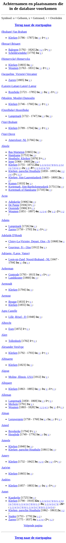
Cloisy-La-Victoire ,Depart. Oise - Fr (29, 241)
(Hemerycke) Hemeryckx (15, 58)
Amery (5, 455)
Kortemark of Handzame (22, 189)
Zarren (12, 80)
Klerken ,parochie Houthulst (24, 171)
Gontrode (13, 274)
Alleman (6, 394)
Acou (4, 195)
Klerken (13, 37)
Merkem (13, 404)
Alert (4, 334)
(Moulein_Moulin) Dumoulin (18, 98)
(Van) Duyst (8, 134)
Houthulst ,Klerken (19, 158)
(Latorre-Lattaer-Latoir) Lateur (18, 86)
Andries (5, 479)
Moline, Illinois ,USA (20, 376)
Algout (5, 370)
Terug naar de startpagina (33, 25)
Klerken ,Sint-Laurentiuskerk (25, 177)
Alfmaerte (7, 358)
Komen (12, 183)
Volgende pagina (33, 525)
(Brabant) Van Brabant (14, 31)
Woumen (13, 68)
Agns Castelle (9, 310)
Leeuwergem (15, 419)
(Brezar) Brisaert (10, 43)
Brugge (12, 301)
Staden (12, 516)
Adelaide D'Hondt (11, 235)
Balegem (13, 49)
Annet (4, 491)
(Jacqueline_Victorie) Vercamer (19, 74)
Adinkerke (14, 201)
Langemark (14, 116)
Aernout (6, 295)
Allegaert (6, 382)
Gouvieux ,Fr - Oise (19, 247)
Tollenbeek (14, 340)
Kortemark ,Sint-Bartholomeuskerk (28, 186)
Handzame (14, 155)
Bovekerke (14, 431)
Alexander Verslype (12, 346)
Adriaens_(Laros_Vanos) (15, 253)
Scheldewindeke (17, 52)
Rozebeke (14, 92)
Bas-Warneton (16, 152)
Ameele (5, 440)
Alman (5, 413)
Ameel (5, 425)
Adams (5, 220)
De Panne (13, 204)
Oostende (13, 208)
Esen (11, 328)
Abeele (5, 146)
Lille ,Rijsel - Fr (17, 316)
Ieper (11, 161)
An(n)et (5, 467)
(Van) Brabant (9, 122)
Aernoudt (6, 283)
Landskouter (15, 277)
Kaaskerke (14, 497)
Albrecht (6, 322)
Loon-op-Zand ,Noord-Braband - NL (29, 259)
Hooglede (13, 434)
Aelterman (7, 268)
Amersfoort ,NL (17, 140)
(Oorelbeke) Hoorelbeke (15, 110)
